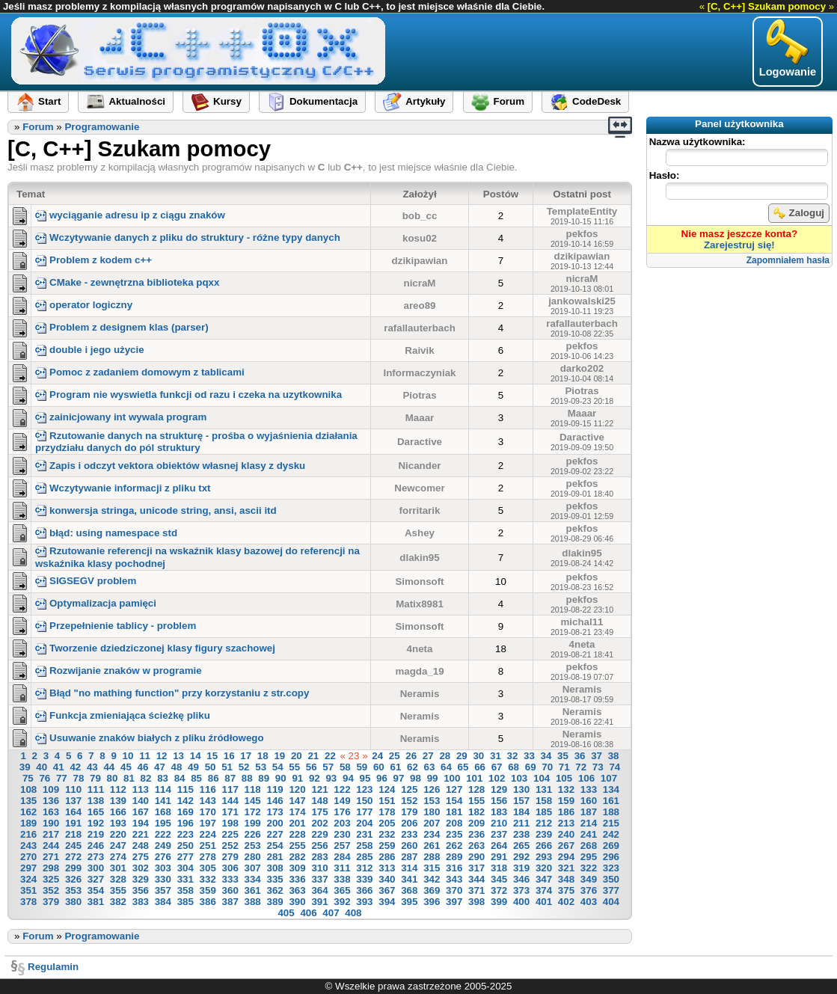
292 (521, 856)
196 (185, 823)
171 (230, 811)
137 (73, 800)
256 (319, 845)
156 (499, 800)
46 (143, 767)
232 (386, 834)
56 (311, 767)
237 (499, 834)
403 (588, 901)
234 (431, 834)
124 (386, 789)
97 (399, 778)
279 (230, 856)
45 (126, 767)
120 (297, 789)
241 (588, 834)
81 (129, 778)
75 (28, 778)
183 (499, 811)
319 (521, 868)
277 (185, 856)
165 (96, 811)
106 (586, 778)
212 (544, 823)
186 (566, 811)
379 (51, 901)
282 (297, 856)
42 (75, 767)
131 (544, 789)
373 (521, 890)
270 (28, 856)
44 (108, 767)
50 (210, 767)
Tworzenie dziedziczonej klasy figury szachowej (155, 648)
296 (611, 856)
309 (297, 868)
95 (365, 778)
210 (499, 823)
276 (163, 856)
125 (409, 789)
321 (566, 868)
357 (163, 890)
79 (95, 778)
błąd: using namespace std (106, 533)
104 (541, 778)
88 (247, 778)
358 (185, 890)
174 (297, 811)
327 (96, 879)
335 (274, 879)
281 (274, 856)
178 (386, 811)
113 (140, 789)
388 (253, 901)
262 (454, 845)
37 (596, 755)
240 (566, 834)
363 (297, 890)
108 (28, 789)
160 (588, 800)
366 (364, 890)
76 (44, 778)
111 (96, 789)
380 (73, 901)
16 (229, 755)
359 (208, 890)
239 (544, 834)
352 (51, 890)
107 (609, 778)
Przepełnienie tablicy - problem (115, 625)
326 (73, 879)
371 (476, 890)
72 (580, 767)
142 (185, 800)
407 (330, 912)
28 (444, 755)
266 (544, 845)
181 (454, 811)
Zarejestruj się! (739, 245)
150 (364, 800)
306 (230, 868)
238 (521, 834)
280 (253, 856)
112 (118, 789)
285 (364, 856)
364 (319, 890)
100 (452, 778)
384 (163, 901)
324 (28, 879)
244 (51, 845)
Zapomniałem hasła (788, 260)
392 (342, 901)
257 (342, 845)
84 (180, 778)
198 (230, 823)
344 (476, 879)
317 (476, 868)
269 (611, 845)
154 (454, 800)
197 (208, 823)
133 (588, 789)
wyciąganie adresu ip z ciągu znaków (130, 215)
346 (521, 879)
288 (431, 856)
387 (230, 901)
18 (263, 755)
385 (185, 901)
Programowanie (101, 126)
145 (253, 800)
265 (521, 845)
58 (345, 767)
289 (454, 856)
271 (51, 856)
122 (342, 789)
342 (431, 879)
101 (474, 778)
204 (364, 823)
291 (499, 856)
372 (499, 890)
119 (274, 789)
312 (364, 868)
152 (409, 800)
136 (51, 800)
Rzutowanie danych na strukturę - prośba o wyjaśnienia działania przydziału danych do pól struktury (196, 441)
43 (92, 767)
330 (163, 879)
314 (409, 868)
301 (118, 868)
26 (411, 755)
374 (544, 890)
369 (431, 890)
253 (253, 845)
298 (51, 868)
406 (308, 912)
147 (297, 800)
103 (519, 778)
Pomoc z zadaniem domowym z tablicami (140, 372)
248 (140, 845)
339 (364, 879)
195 (163, 823)
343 (454, 879)
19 (279, 755)
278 (208, 856)
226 (253, 834)
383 (140, 901)
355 (118, 890)
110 (73, 789)
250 (185, 845)
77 (61, 778)
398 (476, 901)
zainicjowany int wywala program (120, 417)
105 (564, 778)
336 (297, 879)
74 (614, 767)
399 (499, 901)
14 (195, 755)
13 (178, 755)
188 (611, 811)
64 (446, 767)
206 (409, 823)
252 (230, 845)
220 (118, 834)
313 (386, 868)
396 (431, 901)
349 (588, 879)
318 (499, 868)
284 (342, 856)
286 (386, 856)
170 (208, 811)
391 (319, 901)
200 (274, 823)
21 (313, 755)
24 (377, 755)
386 (208, 901)
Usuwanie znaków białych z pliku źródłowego (149, 737)
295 (588, 856)
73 (598, 767)
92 (314, 778)
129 (499, 789)
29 (461, 755)
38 (613, 755)
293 (544, 856)
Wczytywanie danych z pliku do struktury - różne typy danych (187, 237)
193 (118, 823)
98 (415, 778)
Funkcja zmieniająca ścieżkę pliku (122, 715)
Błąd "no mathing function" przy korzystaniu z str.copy (172, 693)
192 (96, 823)
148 (319, 800)
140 (140, 800)
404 (611, 901)
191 (73, 823)
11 (144, 755)
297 (28, 868)
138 (96, 800)
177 (364, 811)
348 (566, 879)
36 (580, 755)
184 (521, 811)
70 (547, 767)
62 (412, 767)
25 (394, 755)
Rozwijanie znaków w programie (118, 670)
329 (140, 879)
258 (364, 845)
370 (454, 890)
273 (96, 856)
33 (529, 755)
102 (496, 778)
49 (193, 767)
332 (208, 879)
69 (530, 767)
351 (28, 890)
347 (544, 879)
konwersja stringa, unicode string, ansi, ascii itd (156, 510)
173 (274, 811)
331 (185, 879)
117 (230, 789)
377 (611, 890)
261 (431, 845)
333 (230, 879)
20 (296, 755)
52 (244, 767)
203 (342, 823)
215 (611, 823)
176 (342, 811)
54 (277, 767)
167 (140, 811)
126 (431, 789)
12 (162, 755)
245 (73, 845)
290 (476, 856)
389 (274, 901)
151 (386, 800)
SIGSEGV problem (85, 580)
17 (245, 755)
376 (588, 890)
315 (431, 868)
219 (96, 834)
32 (512, 755)
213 (566, 823)
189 (28, 823)
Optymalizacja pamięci (95, 603)
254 (274, 845)
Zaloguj (798, 213)
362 (274, 890)
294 (566, 856)
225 (230, 834)
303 (163, 868)
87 (230, 778)
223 (185, 834)
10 (128, 755)
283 (319, 856)
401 (544, 901)
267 (566, 845)
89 (263, 778)
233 (409, 834)
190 (51, 823)
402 (566, 901)
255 (297, 845)
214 (588, 823)
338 (342, 879)
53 (260, 767)
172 (253, 811)
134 (611, 789)
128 (476, 789)
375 (566, 890)
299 (73, 868)
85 (196, 778)
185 (544, 811)
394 (386, 901)
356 (140, 890)
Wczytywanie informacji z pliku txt (123, 488)
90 (280, 778)
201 (297, 823)
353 (73, 890)
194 (140, 823)
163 (51, 811)
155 (476, 800)
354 (96, 890)
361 (253, 890)
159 (566, 800)
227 (274, 834)
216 (28, 834)
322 (588, 868)
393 (364, 901)
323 (611, 868)
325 (51, 879)
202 (319, 823)
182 (476, 811)
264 (499, 845)
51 (227, 767)
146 (274, 800)
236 (476, 834)
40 (41, 767)
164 (73, 811)
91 (297, 778)
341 (409, 879)
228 (297, 834)
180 (431, 811)
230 (342, 834)
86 (213, 778)
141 (163, 800)
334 (253, 879)
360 (230, 890)
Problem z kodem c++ (93, 260)
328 (118, 879)
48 (177, 767)
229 (319, 834)
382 (118, 901)
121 (319, 789)
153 (431, 800)
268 (588, 845)
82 (146, 778)
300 (96, 868)
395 (409, 901)
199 (253, 823)
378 (28, 901)
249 (163, 845)
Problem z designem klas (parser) (122, 327)
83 (162, 778)
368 (409, 890)
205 (386, 823)
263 (476, 845)
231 (364, 834)
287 (409, 856)
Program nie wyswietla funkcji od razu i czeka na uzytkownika (188, 394)
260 (409, 845)
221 (140, 834)
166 (118, 811)
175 (319, 811)
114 (163, 789)
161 (611, 800)
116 (208, 789)
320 (544, 868)
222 (163, 834)
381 (96, 901)
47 (159, 767)
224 (208, 834)
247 (118, 845)
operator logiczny (83, 304)
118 (253, 789)
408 (353, 912)
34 (546, 755)
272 (73, 856)
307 (253, 868)
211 (521, 823)
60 (378, 767)
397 (454, 901)
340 (386, 879)
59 (361, 767)
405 (286, 912)
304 (185, 868)
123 (364, 789)
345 (499, 879)
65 (463, 767)
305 (208, 868)
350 (611, 879)
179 (409, 811)
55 (294, 767)
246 (96, 845)
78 (78, 778)
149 (342, 800)
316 (454, 868)
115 (185, 789)
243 (28, 845)
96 (381, 778)
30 (478, 755)
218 (73, 834)
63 (429, 767)
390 (297, 901)
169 (185, 811)
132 (566, 789)
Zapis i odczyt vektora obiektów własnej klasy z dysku (170, 465)
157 (521, 800)
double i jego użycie (89, 349)
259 (386, 845)
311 (342, 868)
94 (348, 778)
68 (513, 767)
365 (342, 890)
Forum (37, 126)
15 (212, 755)
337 (319, 879)
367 (386, 890)
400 (521, 901)
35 (562, 755)
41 (58, 767)
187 (588, 811)
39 (25, 767)
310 (319, 868)
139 (118, 800)
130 (521, 789)
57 (328, 767)
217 (51, 834)
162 (28, 811)
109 (51, 789)
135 (28, 800)
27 (428, 755)
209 (476, 823)
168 (163, 811)
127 (454, 789)
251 (208, 845)
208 (454, 823)
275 (140, 856)
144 (230, 800)
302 (140, 868)
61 (395, 767)
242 (611, 834)
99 (432, 778)
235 (454, 834)
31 (495, 755)
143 (208, 800)
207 (431, 823)
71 (564, 767)
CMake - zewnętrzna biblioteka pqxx (127, 282)
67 (497, 767)
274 (118, 856)
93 (331, 778)
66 (479, 767)
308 (274, 868)
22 (330, 755)
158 (544, 800)
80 (112, 778)
